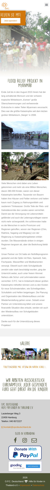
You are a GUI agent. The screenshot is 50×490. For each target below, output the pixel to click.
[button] (46, 5)
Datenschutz (38, 485)
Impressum (25, 485)
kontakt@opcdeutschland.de (16, 427)
